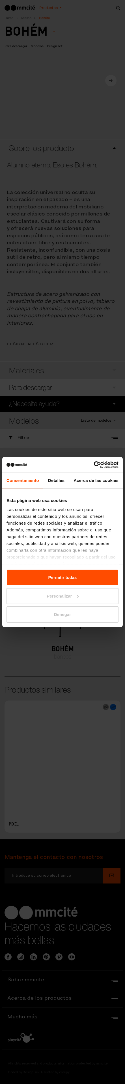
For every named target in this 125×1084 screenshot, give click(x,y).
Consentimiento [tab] (23, 480)
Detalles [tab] (56, 480)
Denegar (62, 614)
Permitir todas (62, 577)
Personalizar (63, 595)
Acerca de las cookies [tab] (96, 480)
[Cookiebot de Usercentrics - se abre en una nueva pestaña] (93, 464)
